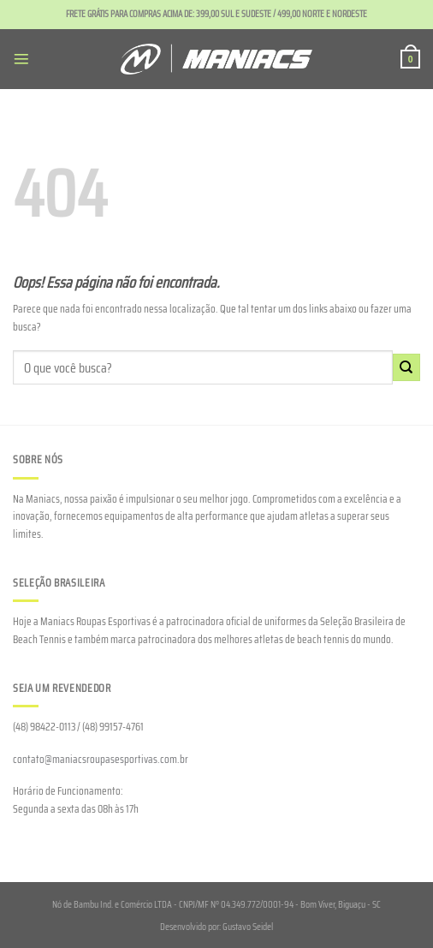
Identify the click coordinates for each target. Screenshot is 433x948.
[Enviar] (406, 367)
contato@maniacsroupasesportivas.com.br (100, 759)
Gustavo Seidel (247, 926)
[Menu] (21, 59)
